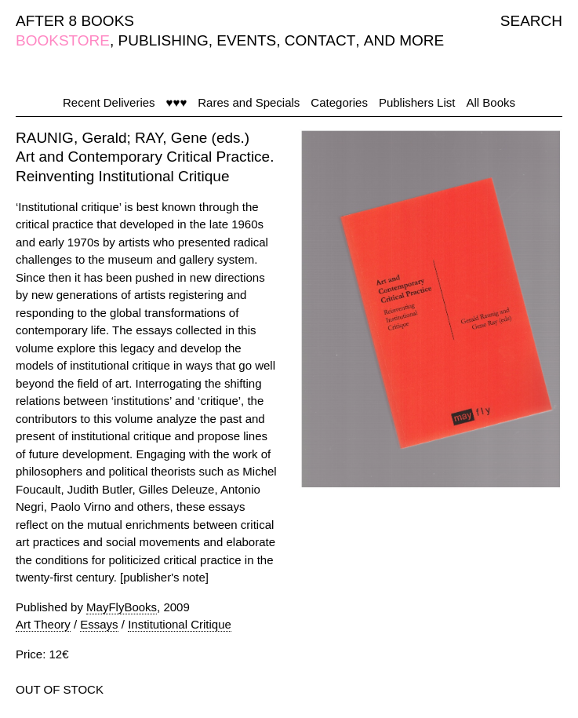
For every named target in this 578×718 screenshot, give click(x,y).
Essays (99, 624)
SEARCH (531, 21)
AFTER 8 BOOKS (75, 21)
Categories (339, 102)
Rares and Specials (249, 102)
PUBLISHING (163, 40)
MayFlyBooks (121, 607)
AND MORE (404, 40)
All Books (490, 102)
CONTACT (320, 40)
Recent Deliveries (109, 102)
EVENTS (246, 40)
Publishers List (417, 102)
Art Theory (43, 624)
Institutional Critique (179, 624)
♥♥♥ (176, 102)
